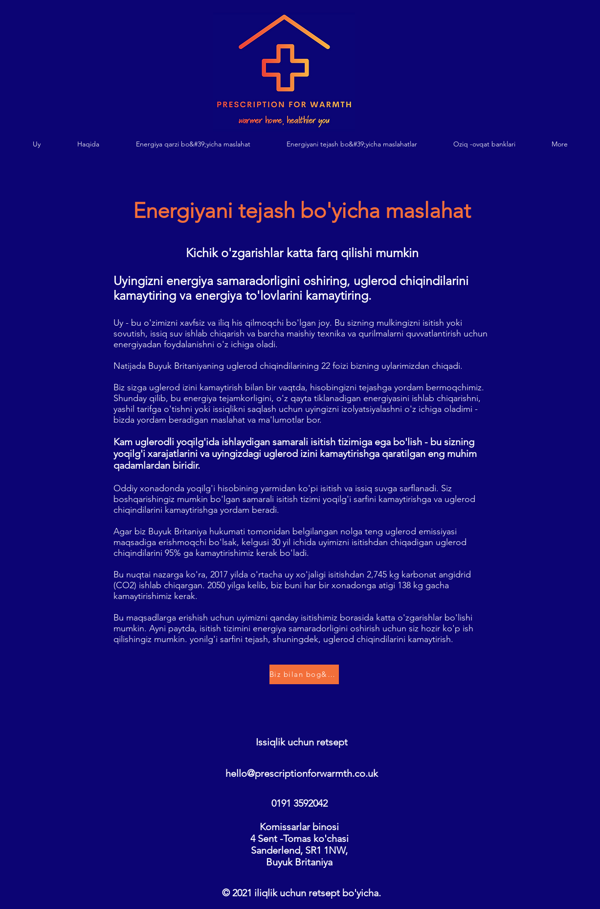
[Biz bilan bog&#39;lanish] (304, 674)
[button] (193, 144)
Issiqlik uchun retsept (302, 742)
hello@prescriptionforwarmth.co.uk (301, 773)
